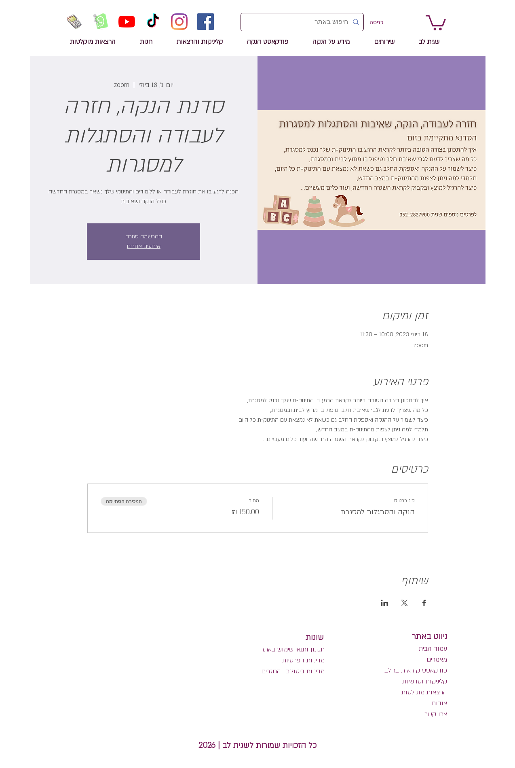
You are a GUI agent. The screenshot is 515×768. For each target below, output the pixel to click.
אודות (439, 703)
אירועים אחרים (143, 246)
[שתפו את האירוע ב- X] (404, 603)
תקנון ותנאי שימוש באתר (293, 649)
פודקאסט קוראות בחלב (415, 670)
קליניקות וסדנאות (424, 681)
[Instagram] (179, 21)
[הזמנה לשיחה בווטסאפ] (100, 21)
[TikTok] (153, 21)
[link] (436, 21)
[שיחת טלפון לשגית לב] (74, 21)
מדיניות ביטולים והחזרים (293, 671)
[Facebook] (205, 21)
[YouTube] (126, 21)
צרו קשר (435, 714)
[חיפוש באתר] (303, 22)
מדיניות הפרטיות (303, 660)
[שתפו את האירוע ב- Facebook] (424, 603)
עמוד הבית (433, 648)
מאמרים (435, 659)
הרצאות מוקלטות (424, 692)
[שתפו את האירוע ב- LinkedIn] (384, 603)
